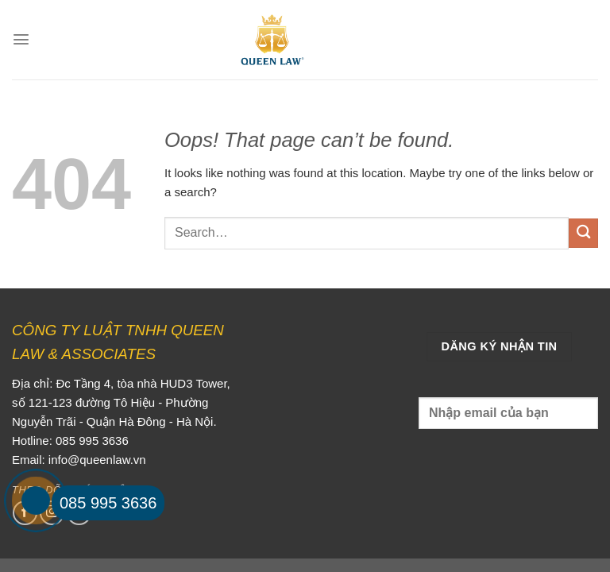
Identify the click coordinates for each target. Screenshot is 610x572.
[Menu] (21, 39)
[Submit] (583, 233)
